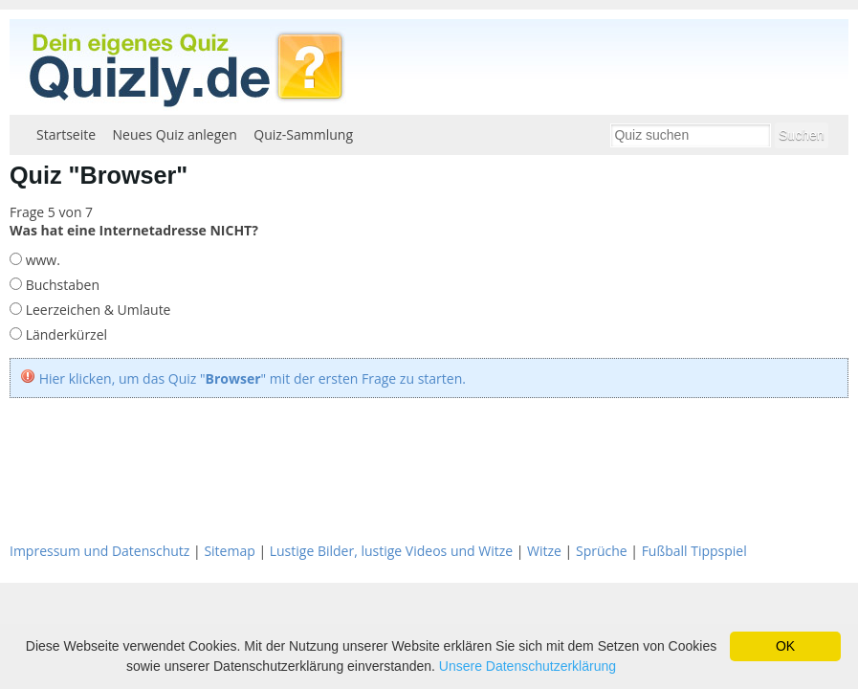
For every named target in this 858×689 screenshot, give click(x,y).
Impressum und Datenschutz (99, 551)
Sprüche (601, 551)
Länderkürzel (64, 334)
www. (41, 260)
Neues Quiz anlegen (175, 134)
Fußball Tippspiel (694, 551)
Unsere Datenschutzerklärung (527, 666)
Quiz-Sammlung (303, 134)
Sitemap (229, 551)
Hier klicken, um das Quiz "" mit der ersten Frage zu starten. (252, 378)
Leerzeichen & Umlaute (96, 309)
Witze (544, 551)
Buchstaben (60, 285)
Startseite (66, 134)
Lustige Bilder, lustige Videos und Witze (391, 551)
